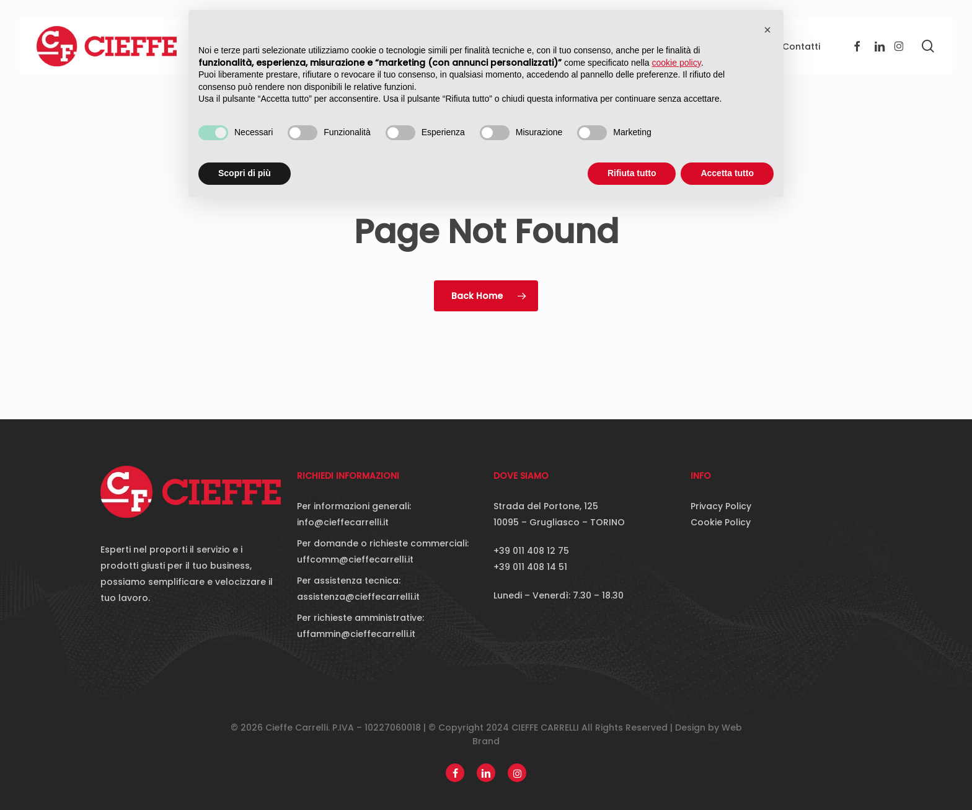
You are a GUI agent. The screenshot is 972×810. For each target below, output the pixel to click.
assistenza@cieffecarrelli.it (358, 596)
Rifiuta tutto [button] (632, 173)
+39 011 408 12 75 (531, 551)
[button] (767, 30)
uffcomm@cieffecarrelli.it (355, 559)
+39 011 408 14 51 (530, 567)
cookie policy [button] (676, 63)
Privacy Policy (721, 506)
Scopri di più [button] (244, 173)
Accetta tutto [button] (727, 173)
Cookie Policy (721, 522)
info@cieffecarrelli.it (343, 522)
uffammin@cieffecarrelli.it (356, 634)
